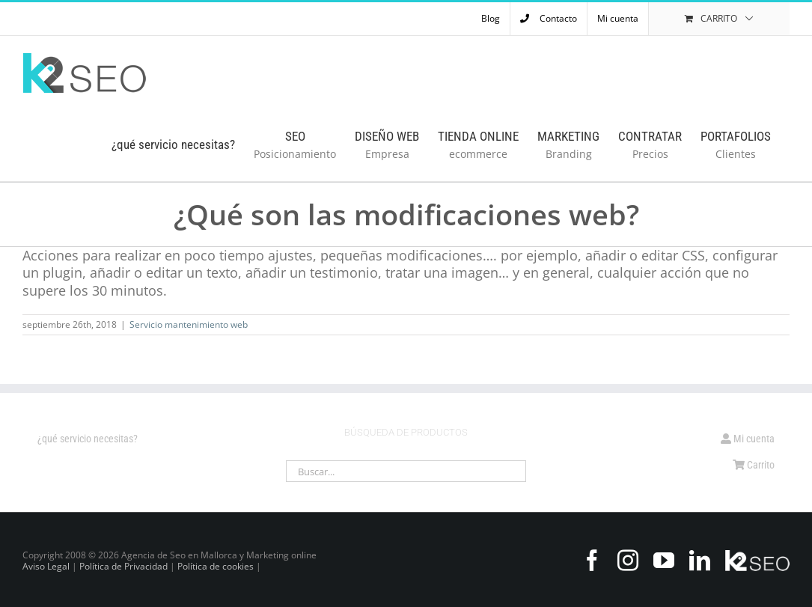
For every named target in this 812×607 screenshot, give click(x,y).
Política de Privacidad (123, 566)
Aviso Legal (46, 566)
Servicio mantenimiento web (188, 324)
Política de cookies (215, 566)
